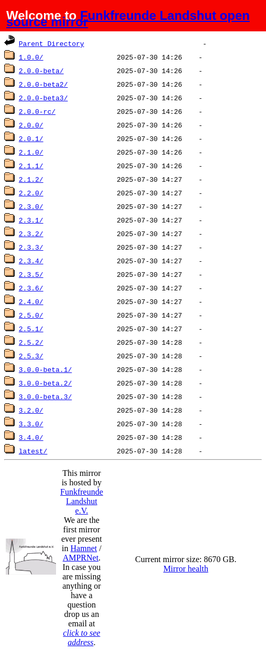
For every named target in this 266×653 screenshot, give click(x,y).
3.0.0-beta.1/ (45, 369)
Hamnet (84, 548)
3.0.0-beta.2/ (45, 383)
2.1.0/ (31, 152)
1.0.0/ (31, 57)
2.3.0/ (31, 206)
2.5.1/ (31, 328)
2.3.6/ (31, 288)
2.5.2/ (31, 342)
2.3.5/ (31, 274)
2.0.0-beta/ (41, 70)
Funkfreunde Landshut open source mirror (128, 18)
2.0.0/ (31, 125)
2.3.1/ (31, 220)
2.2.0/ (31, 192)
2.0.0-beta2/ (43, 84)
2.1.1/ (31, 165)
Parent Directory (51, 43)
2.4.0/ (31, 301)
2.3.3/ (31, 247)
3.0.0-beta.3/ (45, 396)
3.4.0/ (31, 437)
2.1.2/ (31, 179)
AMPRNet (80, 557)
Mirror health (185, 568)
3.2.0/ (31, 410)
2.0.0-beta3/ (43, 97)
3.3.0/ (31, 423)
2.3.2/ (31, 233)
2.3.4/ (31, 260)
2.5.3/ (31, 355)
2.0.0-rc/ (37, 111)
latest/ (33, 451)
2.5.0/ (31, 315)
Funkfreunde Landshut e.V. (81, 501)
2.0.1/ (31, 138)
